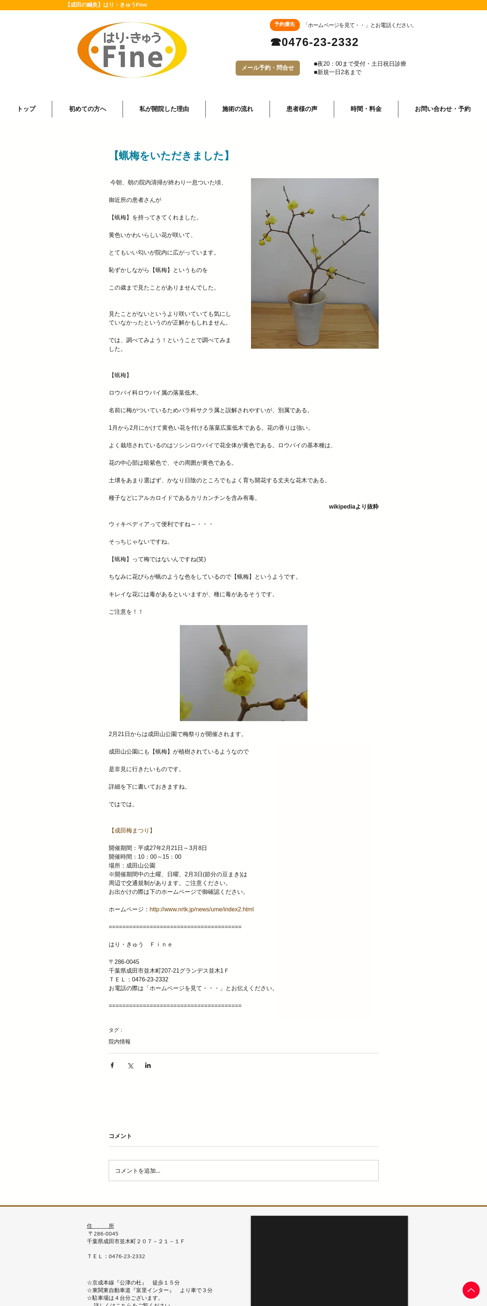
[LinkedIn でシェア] (147, 1065)
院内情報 (120, 1041)
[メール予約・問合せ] (268, 68)
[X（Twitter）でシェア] (130, 1065)
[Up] (471, 1290)
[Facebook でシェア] (112, 1065)
